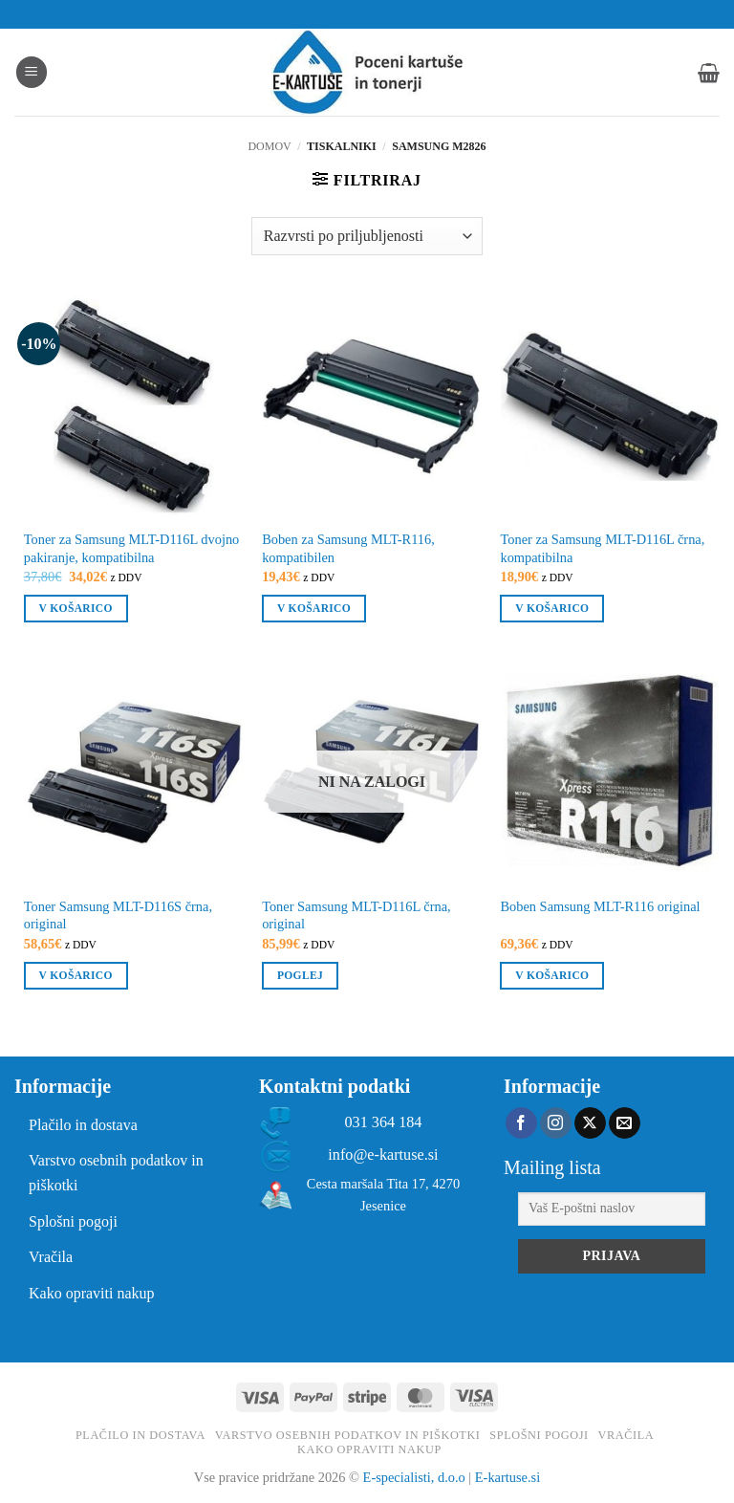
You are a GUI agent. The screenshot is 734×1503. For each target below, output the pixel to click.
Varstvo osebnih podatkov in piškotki (116, 1172)
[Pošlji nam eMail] (624, 1123)
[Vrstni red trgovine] (367, 236)
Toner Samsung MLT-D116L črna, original (356, 915)
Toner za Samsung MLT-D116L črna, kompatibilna (602, 548)
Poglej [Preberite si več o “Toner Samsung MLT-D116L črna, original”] (300, 975)
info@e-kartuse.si (383, 1155)
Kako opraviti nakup (92, 1293)
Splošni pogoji (73, 1221)
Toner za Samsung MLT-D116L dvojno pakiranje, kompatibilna (132, 548)
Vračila (51, 1257)
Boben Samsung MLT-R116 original (600, 906)
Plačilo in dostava (83, 1125)
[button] (31, 72)
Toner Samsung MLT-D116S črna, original (118, 915)
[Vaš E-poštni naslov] (611, 1209)
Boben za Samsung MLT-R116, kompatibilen (348, 548)
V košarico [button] (76, 608)
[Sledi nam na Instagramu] (556, 1123)
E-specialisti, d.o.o (414, 1477)
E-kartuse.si (507, 1477)
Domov (269, 146)
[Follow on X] (590, 1123)
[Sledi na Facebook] (521, 1123)
